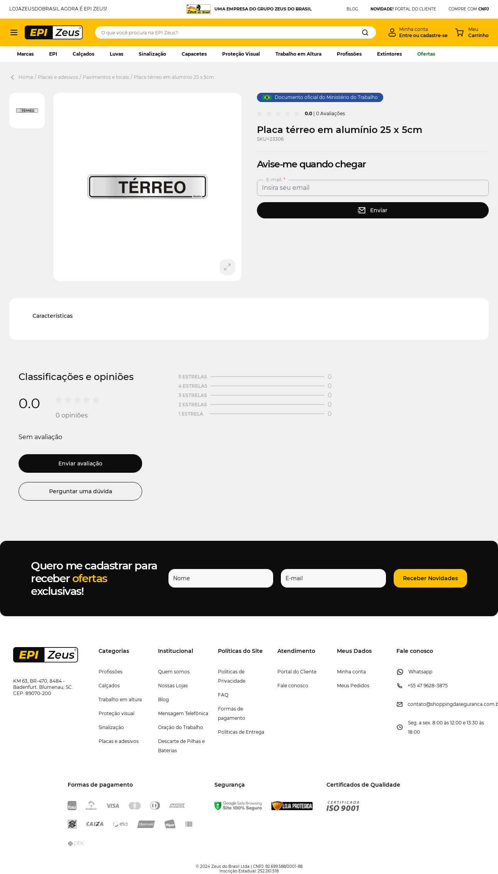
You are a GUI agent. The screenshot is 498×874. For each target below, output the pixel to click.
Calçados (83, 54)
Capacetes (194, 54)
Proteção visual (116, 713)
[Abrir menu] (14, 32)
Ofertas (426, 54)
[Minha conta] (417, 32)
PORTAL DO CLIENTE (403, 9)
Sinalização (152, 54)
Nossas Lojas (173, 685)
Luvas (116, 54)
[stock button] (373, 210)
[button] (430, 578)
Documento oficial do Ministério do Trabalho (320, 97)
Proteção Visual (241, 54)
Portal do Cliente (296, 672)
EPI (53, 54)
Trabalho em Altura (298, 54)
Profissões (349, 54)
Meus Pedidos (353, 685)
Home (26, 77)
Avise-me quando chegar (311, 164)
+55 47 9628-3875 (428, 685)
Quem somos (174, 672)
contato (417, 704)
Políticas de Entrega (241, 732)
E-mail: (275, 179)
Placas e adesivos (58, 77)
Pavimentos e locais (106, 77)
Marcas (25, 54)
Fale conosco (292, 685)
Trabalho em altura (120, 699)
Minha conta (351, 672)
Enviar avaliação (80, 463)
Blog (163, 699)
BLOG (352, 9)
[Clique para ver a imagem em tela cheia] (147, 187)
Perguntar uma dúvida (80, 491)
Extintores (389, 54)
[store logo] (54, 32)
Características (52, 315)
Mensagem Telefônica (183, 713)
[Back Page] (14, 77)
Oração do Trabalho (180, 727)
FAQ (223, 695)
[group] (279, 114)
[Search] (365, 32)
